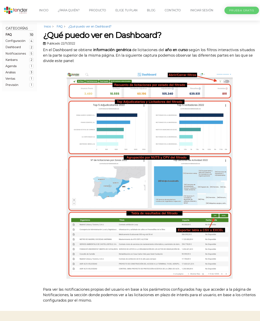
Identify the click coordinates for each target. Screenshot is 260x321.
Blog (151, 10)
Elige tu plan (126, 10)
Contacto (173, 10)
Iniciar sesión (201, 10)
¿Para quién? (69, 10)
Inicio (43, 10)
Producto (97, 10)
